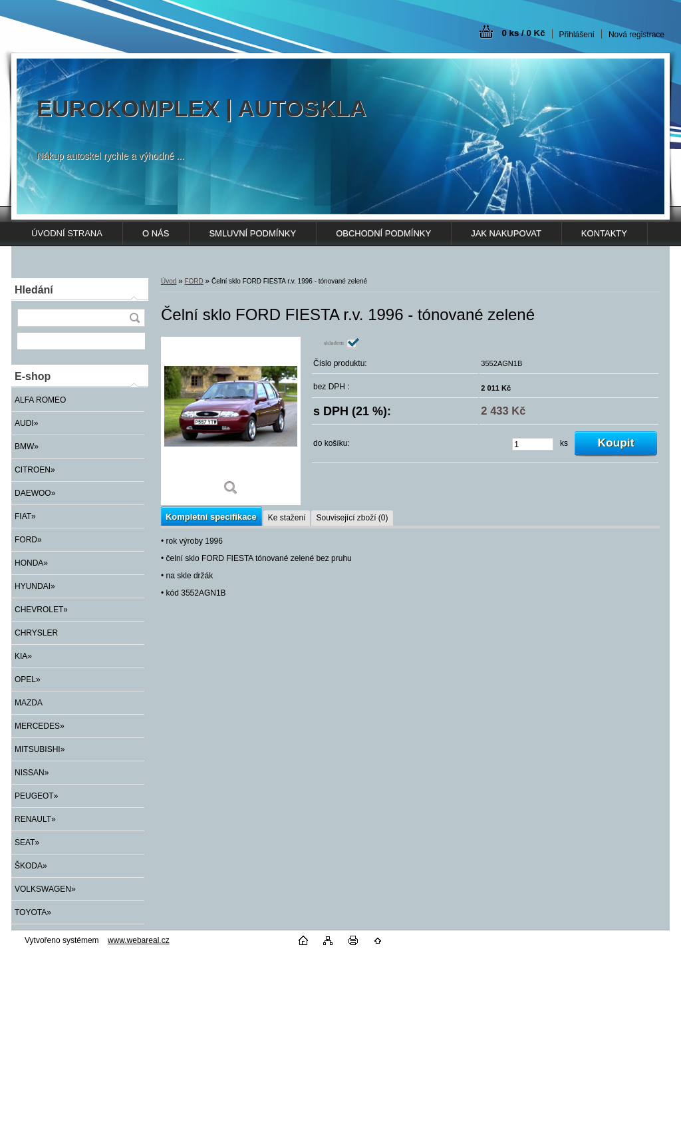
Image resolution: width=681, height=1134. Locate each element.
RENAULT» (35, 819)
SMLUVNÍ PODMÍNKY (252, 233)
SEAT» (27, 842)
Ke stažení (287, 517)
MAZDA (29, 702)
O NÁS (155, 233)
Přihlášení (577, 34)
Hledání (34, 289)
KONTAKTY (604, 233)
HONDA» (31, 563)
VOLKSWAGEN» (45, 889)
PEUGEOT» (36, 796)
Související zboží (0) (352, 517)
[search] (134, 317)
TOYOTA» (33, 912)
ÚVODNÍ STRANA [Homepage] (66, 233)
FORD (193, 281)
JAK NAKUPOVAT (506, 233)
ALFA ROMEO (40, 400)
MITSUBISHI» (40, 749)
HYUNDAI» (35, 586)
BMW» (27, 446)
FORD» (28, 539)
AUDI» (26, 423)
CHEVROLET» (41, 609)
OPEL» (28, 679)
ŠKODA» (31, 865)
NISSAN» (32, 772)
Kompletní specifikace (211, 517)
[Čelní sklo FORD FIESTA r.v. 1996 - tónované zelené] (231, 420)
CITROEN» (35, 469)
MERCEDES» (40, 726)
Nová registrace (636, 34)
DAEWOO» (35, 493)
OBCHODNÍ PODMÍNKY (383, 233)
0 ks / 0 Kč (523, 33)
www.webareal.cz (139, 940)
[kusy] (532, 444)
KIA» (23, 656)
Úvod (168, 281)
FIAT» (25, 516)
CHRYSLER (36, 633)
